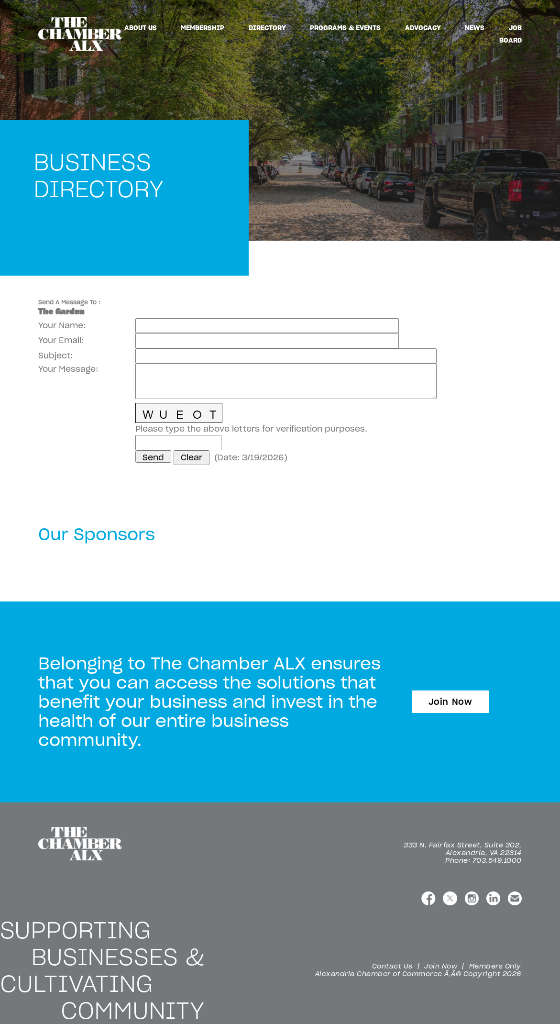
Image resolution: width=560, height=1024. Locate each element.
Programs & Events (345, 27)
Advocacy (423, 27)
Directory (267, 27)
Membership (202, 27)
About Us (140, 27)
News (474, 27)
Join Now (450, 701)
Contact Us (392, 966)
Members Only (495, 966)
